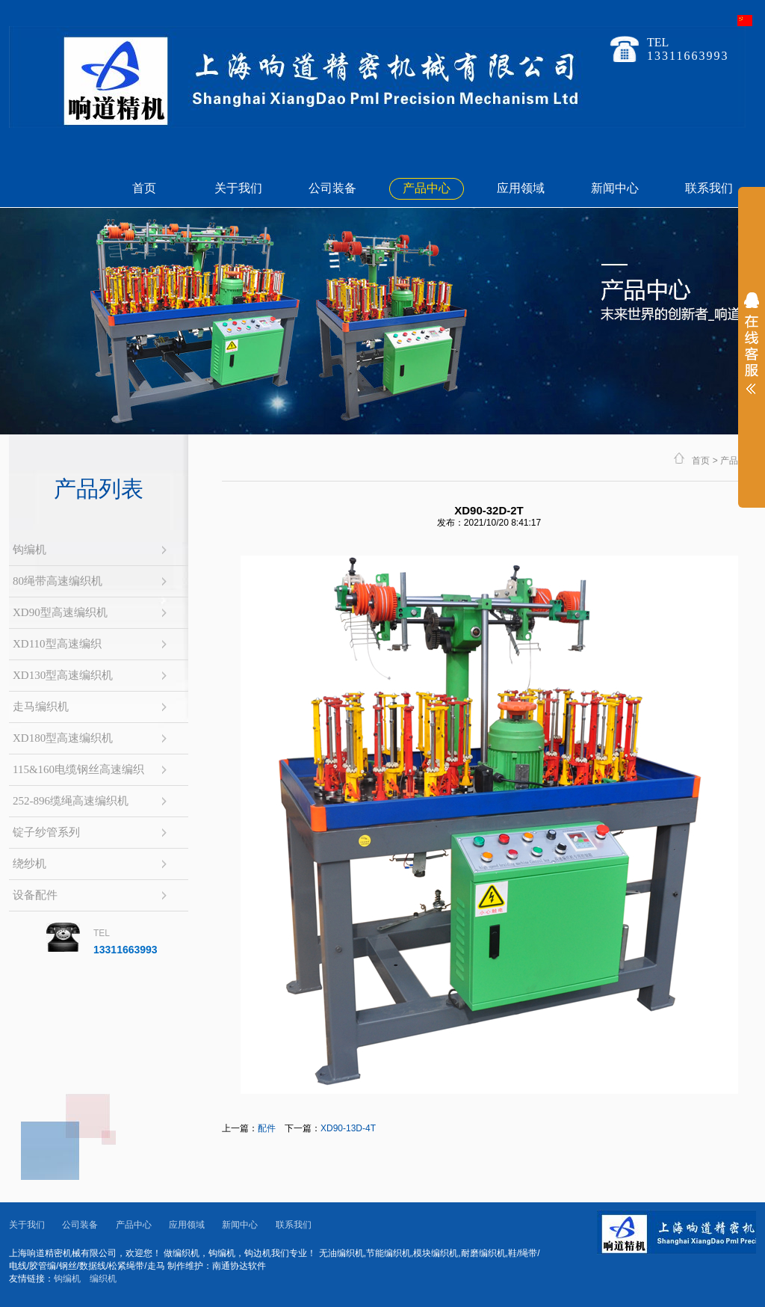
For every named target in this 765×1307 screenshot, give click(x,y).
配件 (267, 1128)
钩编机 (29, 550)
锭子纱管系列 (46, 832)
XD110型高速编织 (57, 644)
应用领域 (521, 188)
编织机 (103, 1278)
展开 (751, 352)
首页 (144, 188)
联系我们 (709, 188)
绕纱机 (29, 864)
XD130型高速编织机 (63, 675)
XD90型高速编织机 (60, 612)
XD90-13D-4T (348, 1128)
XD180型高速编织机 (63, 738)
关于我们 (238, 188)
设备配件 (35, 895)
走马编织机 (41, 707)
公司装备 (332, 188)
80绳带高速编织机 (57, 581)
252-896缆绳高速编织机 (70, 801)
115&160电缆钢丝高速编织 (78, 769)
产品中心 (426, 188)
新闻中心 (615, 188)
